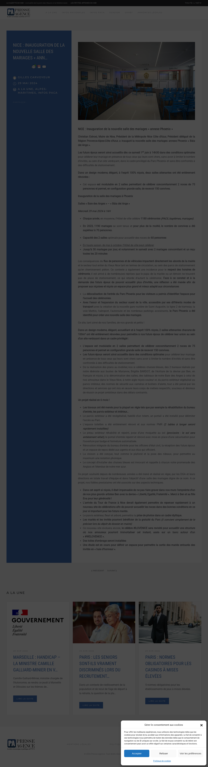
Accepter (137, 753)
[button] (201, 725)
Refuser (163, 753)
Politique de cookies (162, 761)
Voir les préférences (190, 753)
